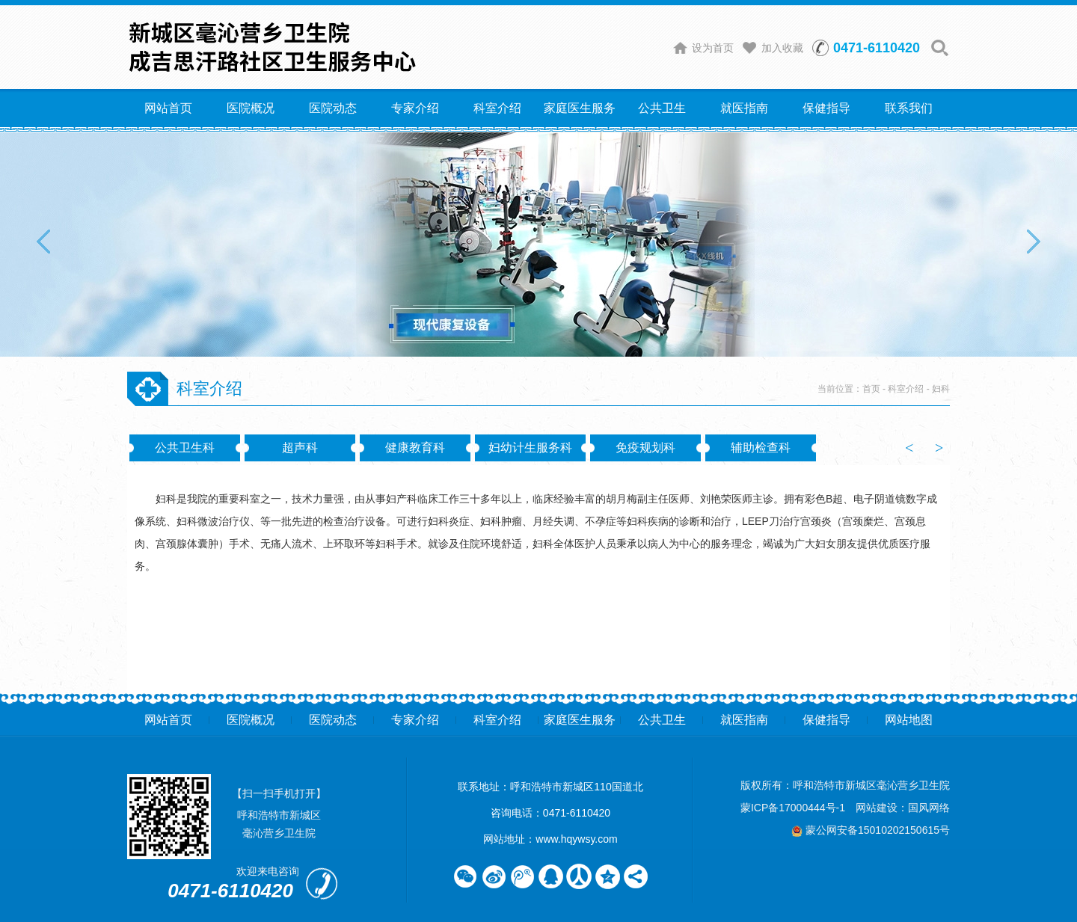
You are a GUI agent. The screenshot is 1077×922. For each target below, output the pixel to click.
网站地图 (909, 719)
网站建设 (877, 808)
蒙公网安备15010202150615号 (870, 830)
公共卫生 (662, 108)
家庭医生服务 (580, 108)
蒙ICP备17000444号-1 (792, 808)
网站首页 (168, 108)
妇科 (941, 389)
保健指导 (826, 108)
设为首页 (713, 48)
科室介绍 (497, 108)
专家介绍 (415, 108)
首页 (871, 389)
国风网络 (929, 808)
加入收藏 (782, 48)
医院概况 (250, 108)
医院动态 (333, 108)
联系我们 (909, 108)
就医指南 (744, 108)
